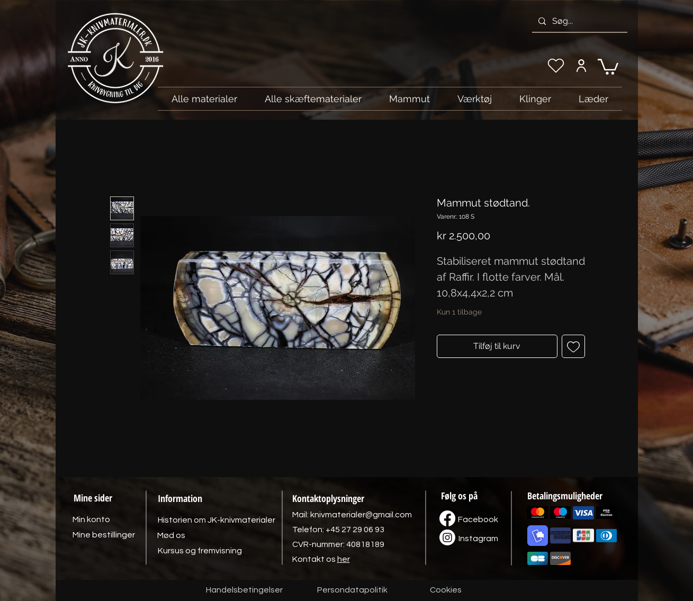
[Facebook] (478, 519)
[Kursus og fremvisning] (200, 550)
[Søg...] (578, 21)
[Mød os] (171, 535)
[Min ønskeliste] (555, 65)
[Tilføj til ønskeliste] (573, 346)
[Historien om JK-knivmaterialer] (216, 520)
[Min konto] (581, 66)
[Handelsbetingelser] (244, 590)
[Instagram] (478, 538)
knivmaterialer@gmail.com (361, 514)
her (343, 559)
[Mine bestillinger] (103, 534)
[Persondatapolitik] (352, 590)
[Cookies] (445, 590)
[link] (608, 66)
